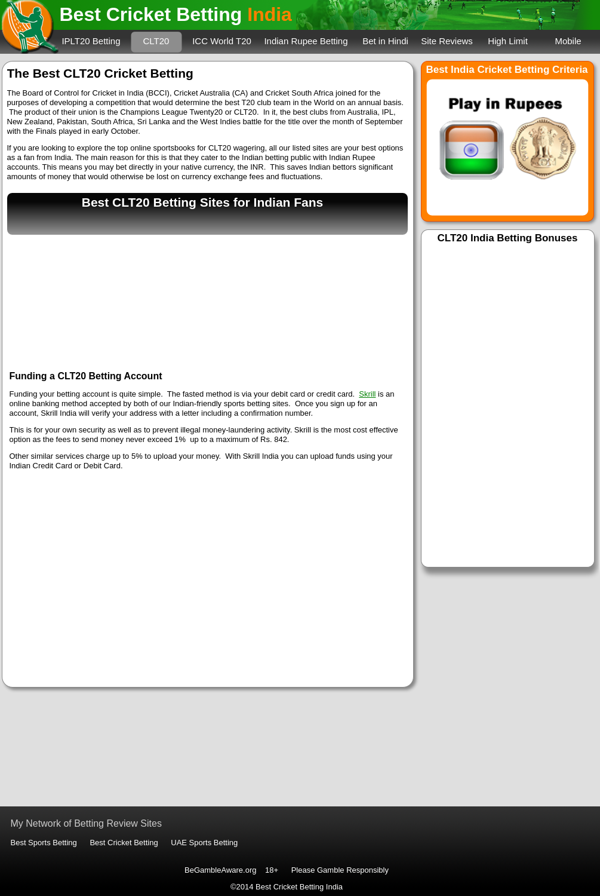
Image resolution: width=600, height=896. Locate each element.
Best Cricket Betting (124, 842)
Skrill (367, 393)
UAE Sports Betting (204, 842)
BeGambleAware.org (220, 870)
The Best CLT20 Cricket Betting (100, 73)
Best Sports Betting (44, 842)
